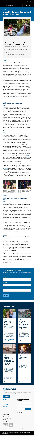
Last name (5, 282)
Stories (5, 9)
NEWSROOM (5, 404)
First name (5, 277)
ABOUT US (5, 399)
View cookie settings (6, 435)
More (29, 5)
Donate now (6, 396)
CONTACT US (5, 406)
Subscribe (28, 409)
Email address (5, 287)
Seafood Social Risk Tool (25, 155)
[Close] (32, 434)
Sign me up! (6, 295)
